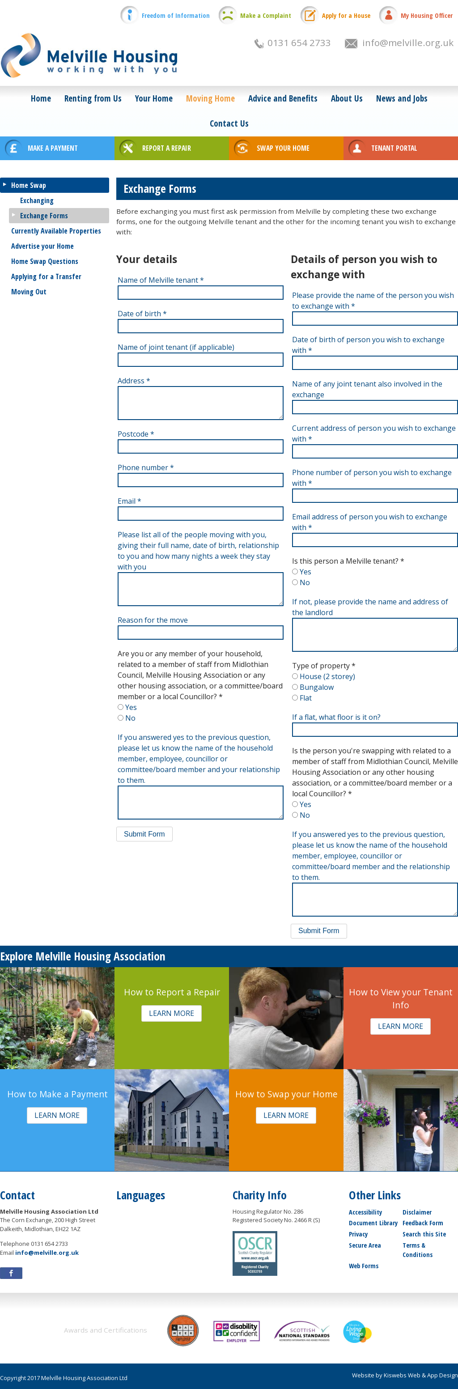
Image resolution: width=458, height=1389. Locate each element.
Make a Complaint (265, 15)
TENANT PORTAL (394, 148)
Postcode (136, 434)
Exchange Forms (44, 216)
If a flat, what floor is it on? (336, 717)
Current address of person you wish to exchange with (374, 433)
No (130, 718)
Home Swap (28, 185)
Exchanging (37, 200)
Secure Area (365, 1245)
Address (134, 381)
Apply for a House (346, 15)
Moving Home (210, 98)
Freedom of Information (176, 15)
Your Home (154, 98)
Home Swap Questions (44, 261)
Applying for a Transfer (46, 276)
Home (41, 98)
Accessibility (365, 1212)
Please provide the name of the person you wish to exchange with (373, 300)
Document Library (373, 1223)
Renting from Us (93, 98)
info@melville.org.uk (408, 42)
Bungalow (317, 687)
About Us (347, 98)
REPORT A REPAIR (166, 148)
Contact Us (229, 123)
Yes (131, 707)
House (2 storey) (327, 676)
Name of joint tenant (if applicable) (176, 347)
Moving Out (29, 292)
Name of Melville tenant (161, 280)
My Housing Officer (427, 15)
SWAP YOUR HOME (283, 148)
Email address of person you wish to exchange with (369, 522)
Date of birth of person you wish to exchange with (368, 345)
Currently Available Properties (56, 231)
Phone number (146, 467)
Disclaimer (417, 1212)
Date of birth (142, 314)
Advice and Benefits (283, 98)
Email (129, 501)
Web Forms (363, 1266)
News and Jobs (402, 98)
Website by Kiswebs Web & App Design (405, 1375)
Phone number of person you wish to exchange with (372, 477)
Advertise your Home (42, 246)
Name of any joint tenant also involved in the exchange (367, 389)
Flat (306, 698)
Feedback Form (423, 1223)
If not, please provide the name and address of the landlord (370, 607)
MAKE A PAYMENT (53, 148)
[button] (144, 834)
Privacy (358, 1234)
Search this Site (424, 1234)
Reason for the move (153, 620)
